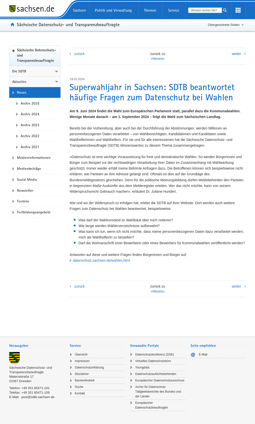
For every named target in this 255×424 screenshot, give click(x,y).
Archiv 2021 (30, 147)
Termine (23, 201)
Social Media (27, 179)
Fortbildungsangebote (34, 212)
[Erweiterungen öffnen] (238, 10)
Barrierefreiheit (85, 380)
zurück (79, 54)
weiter (236, 54)
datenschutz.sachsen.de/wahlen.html (101, 260)
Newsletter (25, 190)
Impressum (82, 361)
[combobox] (205, 10)
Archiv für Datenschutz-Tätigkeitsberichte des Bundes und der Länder (158, 391)
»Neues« (158, 59)
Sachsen (79, 10)
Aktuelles (19, 81)
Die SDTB (19, 71)
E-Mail (203, 354)
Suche (79, 387)
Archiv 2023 (30, 125)
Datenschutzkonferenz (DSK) (154, 354)
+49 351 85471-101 (35, 388)
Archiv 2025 (30, 103)
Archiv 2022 (30, 136)
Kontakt (80, 393)
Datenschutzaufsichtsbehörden (155, 374)
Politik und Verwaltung (113, 10)
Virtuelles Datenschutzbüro (153, 361)
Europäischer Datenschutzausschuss (159, 380)
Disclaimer (82, 374)
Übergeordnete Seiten (224, 25)
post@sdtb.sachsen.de (37, 397)
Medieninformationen (34, 157)
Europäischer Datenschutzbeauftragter (151, 405)
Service (173, 10)
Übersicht (81, 354)
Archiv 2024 (30, 114)
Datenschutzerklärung (89, 367)
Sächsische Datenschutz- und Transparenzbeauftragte (68, 24)
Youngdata (142, 367)
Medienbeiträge (29, 168)
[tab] (37, 346)
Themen (150, 10)
